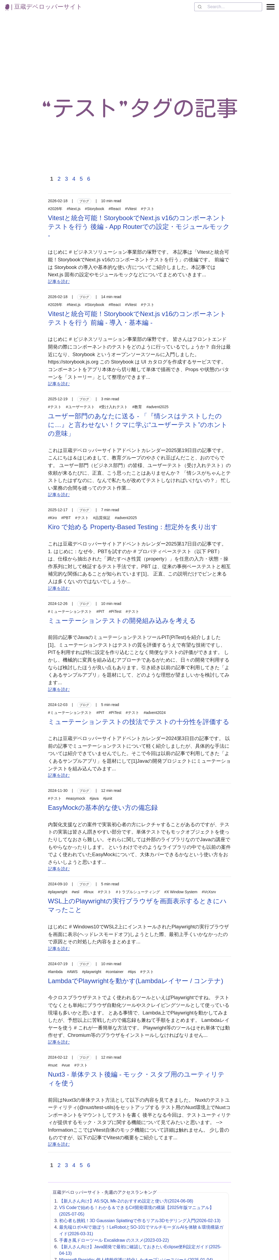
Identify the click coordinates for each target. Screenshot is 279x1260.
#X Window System (180, 892)
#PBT (66, 518)
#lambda (55, 972)
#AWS (72, 972)
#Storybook (94, 209)
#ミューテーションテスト (70, 611)
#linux (89, 892)
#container (114, 972)
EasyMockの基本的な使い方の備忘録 (103, 807)
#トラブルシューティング (138, 892)
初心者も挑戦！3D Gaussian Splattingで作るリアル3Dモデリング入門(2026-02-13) (139, 1220)
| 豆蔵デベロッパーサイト (43, 6)
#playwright (57, 892)
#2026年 (55, 209)
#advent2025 (157, 407)
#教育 (137, 407)
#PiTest (115, 611)
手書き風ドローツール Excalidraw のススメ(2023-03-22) (114, 1240)
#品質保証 (102, 518)
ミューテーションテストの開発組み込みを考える (122, 620)
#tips (132, 972)
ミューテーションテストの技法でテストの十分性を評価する (138, 721)
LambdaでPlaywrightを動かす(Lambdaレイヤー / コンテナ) (135, 981)
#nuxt (52, 1065)
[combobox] (228, 6)
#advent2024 (155, 712)
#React (114, 209)
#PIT (100, 611)
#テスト (147, 209)
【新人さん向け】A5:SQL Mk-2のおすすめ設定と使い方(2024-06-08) (126, 1201)
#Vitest (131, 209)
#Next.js (74, 209)
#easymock (75, 798)
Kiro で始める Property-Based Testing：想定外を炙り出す (133, 527)
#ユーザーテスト (80, 407)
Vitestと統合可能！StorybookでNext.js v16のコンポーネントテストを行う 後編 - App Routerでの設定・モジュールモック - (139, 226)
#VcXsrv (209, 892)
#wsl (75, 892)
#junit (107, 798)
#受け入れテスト (113, 407)
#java (94, 798)
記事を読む (59, 281)
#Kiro (52, 518)
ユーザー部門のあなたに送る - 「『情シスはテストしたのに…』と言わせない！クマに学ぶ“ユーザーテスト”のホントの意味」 (138, 424)
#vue (66, 1065)
